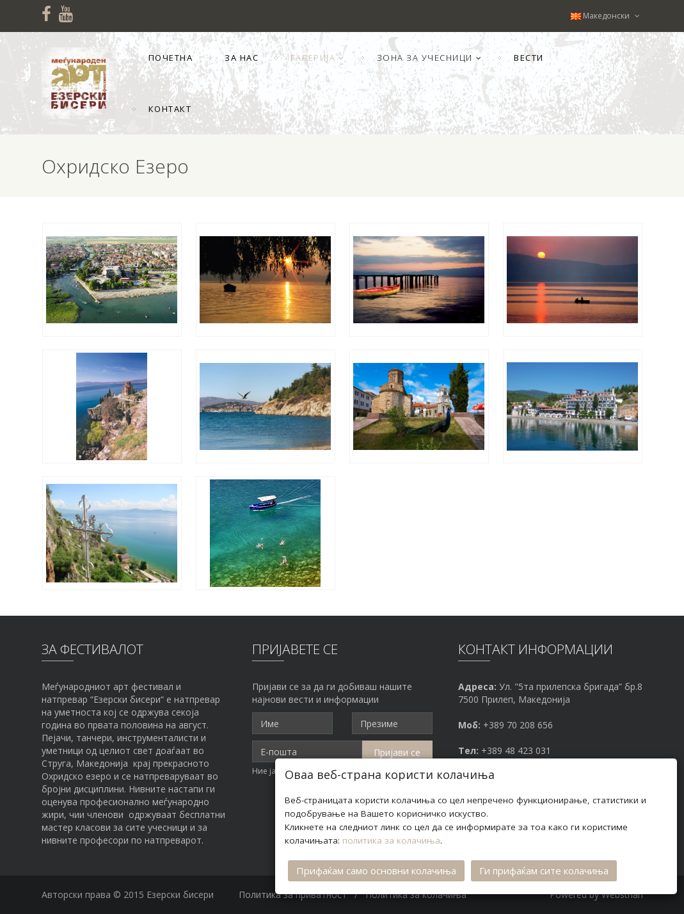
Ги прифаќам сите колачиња (543, 870)
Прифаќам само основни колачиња (376, 870)
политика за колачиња (391, 840)
